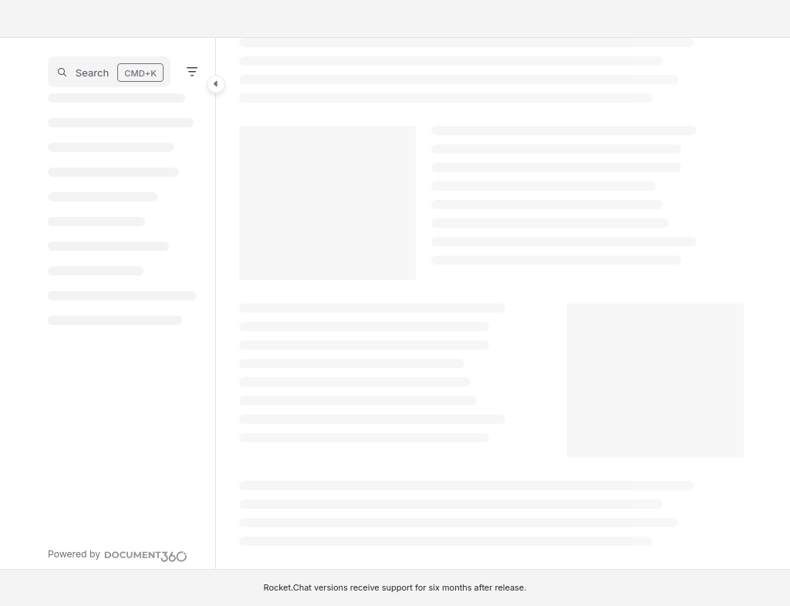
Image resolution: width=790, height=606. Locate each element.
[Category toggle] (216, 84)
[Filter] (192, 72)
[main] (491, 303)
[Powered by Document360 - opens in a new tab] (117, 554)
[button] (109, 71)
